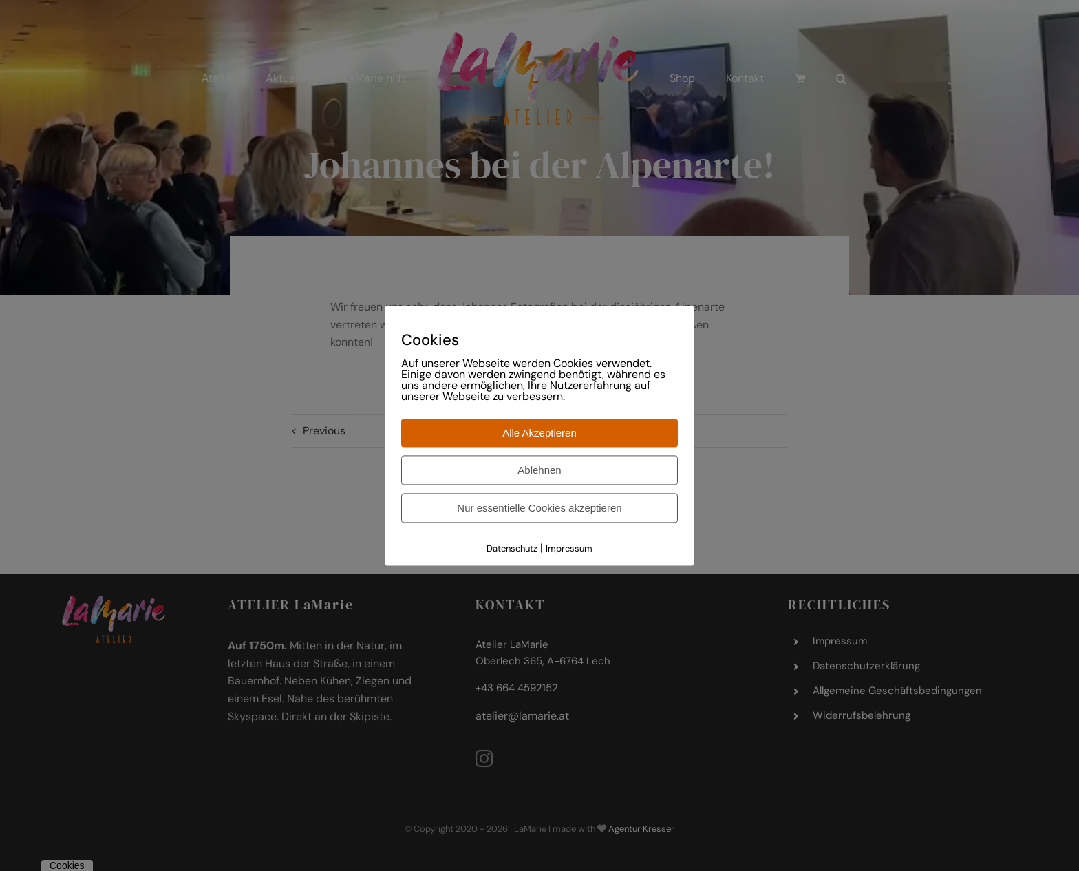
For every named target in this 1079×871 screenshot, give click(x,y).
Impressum (569, 549)
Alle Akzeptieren (539, 433)
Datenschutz (512, 549)
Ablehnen (539, 470)
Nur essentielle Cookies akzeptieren (539, 508)
